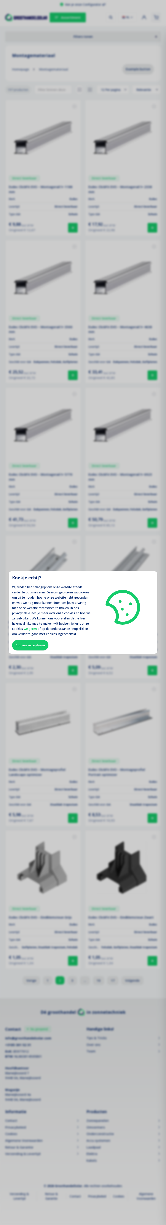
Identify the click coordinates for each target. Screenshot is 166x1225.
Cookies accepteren (30, 645)
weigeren (30, 629)
